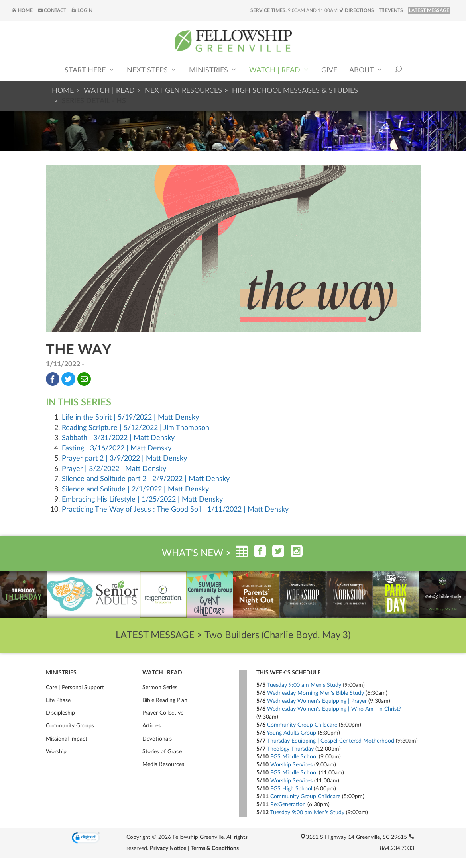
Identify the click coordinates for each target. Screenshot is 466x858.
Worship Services (291, 765)
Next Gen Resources (183, 90)
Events (391, 10)
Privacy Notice (168, 848)
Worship (56, 751)
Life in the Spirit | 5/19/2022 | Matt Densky (130, 417)
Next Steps (152, 70)
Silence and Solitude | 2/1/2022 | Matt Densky (135, 489)
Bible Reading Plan (164, 700)
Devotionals (157, 739)
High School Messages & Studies (295, 90)
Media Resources (163, 764)
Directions (356, 10)
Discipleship (60, 713)
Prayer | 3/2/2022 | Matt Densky (114, 469)
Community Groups (70, 726)
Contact (52, 10)
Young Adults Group (291, 733)
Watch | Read (279, 70)
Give (329, 70)
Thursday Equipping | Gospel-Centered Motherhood (330, 741)
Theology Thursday (290, 749)
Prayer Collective (162, 713)
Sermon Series (159, 687)
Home (22, 10)
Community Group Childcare (302, 725)
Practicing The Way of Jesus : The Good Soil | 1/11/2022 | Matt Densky (175, 509)
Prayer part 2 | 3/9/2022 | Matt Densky (124, 458)
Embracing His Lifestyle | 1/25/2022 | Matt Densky (142, 499)
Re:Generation (288, 804)
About (366, 70)
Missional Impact (66, 739)
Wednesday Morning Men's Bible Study (315, 693)
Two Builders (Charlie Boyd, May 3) (277, 635)
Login (81, 10)
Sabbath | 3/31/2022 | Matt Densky (118, 438)
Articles (151, 726)
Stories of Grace (162, 751)
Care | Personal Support (75, 687)
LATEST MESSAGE (429, 10)
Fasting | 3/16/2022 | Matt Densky (116, 448)
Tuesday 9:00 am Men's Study (304, 685)
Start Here (90, 70)
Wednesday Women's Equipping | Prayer (317, 701)
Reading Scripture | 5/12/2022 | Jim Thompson (135, 428)
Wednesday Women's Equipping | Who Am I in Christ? (334, 709)
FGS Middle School (293, 757)
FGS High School (291, 789)
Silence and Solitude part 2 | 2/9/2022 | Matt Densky (146, 479)
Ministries (213, 70)
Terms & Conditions (215, 848)
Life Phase (58, 700)
